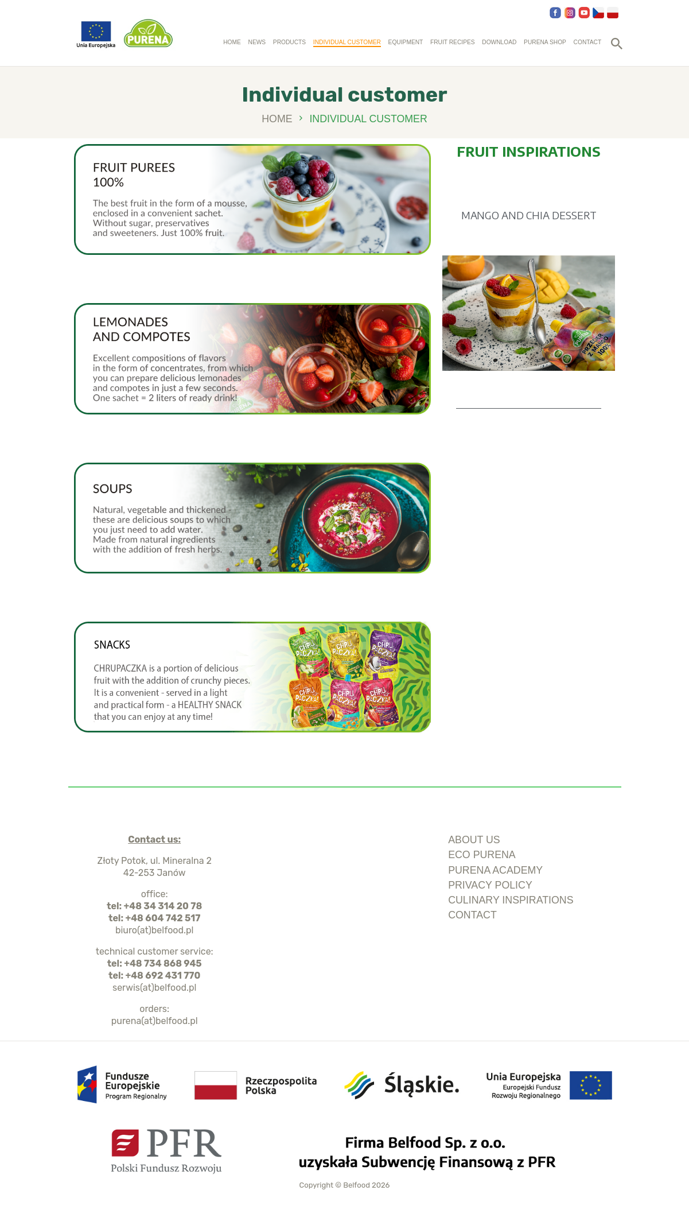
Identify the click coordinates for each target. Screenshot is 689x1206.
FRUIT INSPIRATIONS (529, 151)
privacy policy (490, 885)
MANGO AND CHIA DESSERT (529, 215)
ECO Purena (482, 854)
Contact (472, 915)
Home (277, 119)
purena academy (495, 870)
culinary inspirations (510, 900)
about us (474, 840)
